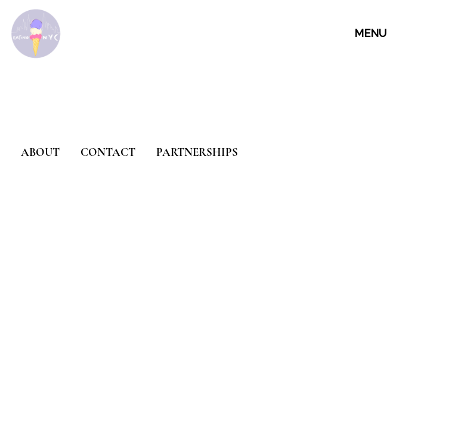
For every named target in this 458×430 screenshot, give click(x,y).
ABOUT (40, 152)
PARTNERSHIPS (197, 152)
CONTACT (108, 152)
